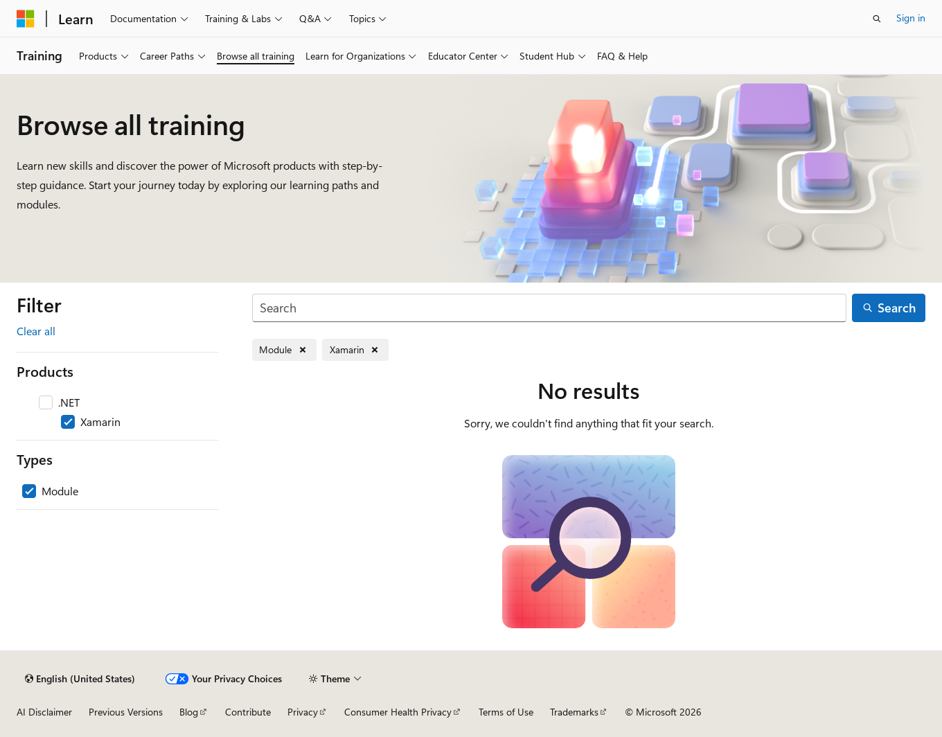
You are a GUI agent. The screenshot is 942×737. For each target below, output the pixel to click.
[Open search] (877, 18)
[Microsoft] (26, 19)
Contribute (248, 711)
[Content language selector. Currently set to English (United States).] (80, 679)
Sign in (910, 17)
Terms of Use (506, 711)
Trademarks (574, 711)
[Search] (549, 308)
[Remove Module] (284, 350)
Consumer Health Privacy (398, 711)
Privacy (302, 711)
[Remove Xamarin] (355, 350)
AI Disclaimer (44, 711)
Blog (188, 711)
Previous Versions (126, 711)
